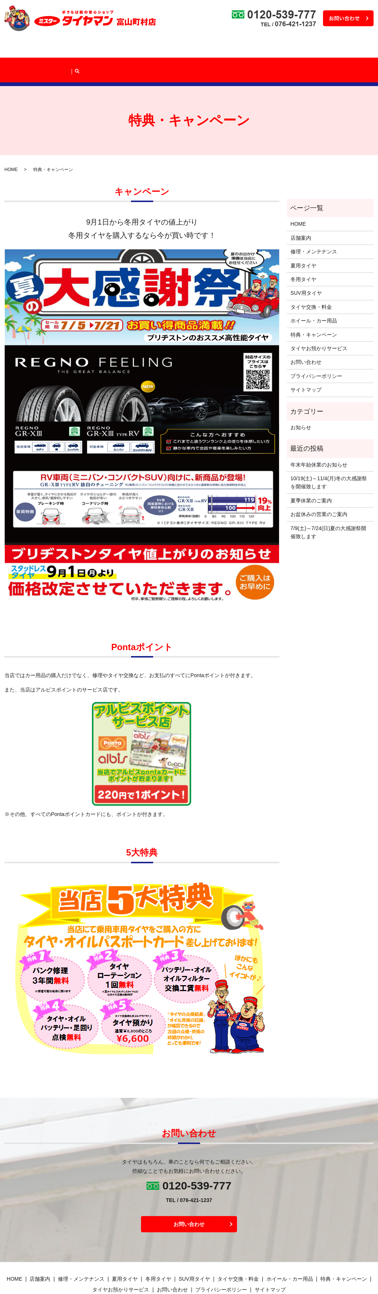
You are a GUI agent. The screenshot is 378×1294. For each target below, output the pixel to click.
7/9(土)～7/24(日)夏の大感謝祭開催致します (328, 506)
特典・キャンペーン (274, 48)
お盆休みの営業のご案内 (319, 488)
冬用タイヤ (303, 253)
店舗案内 (46, 48)
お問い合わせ (306, 336)
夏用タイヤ (303, 239)
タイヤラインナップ (132, 48)
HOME (21, 48)
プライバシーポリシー (316, 350)
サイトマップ (306, 363)
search (365, 48)
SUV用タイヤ (306, 267)
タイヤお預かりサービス (327, 48)
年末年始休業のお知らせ (319, 438)
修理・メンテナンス (84, 48)
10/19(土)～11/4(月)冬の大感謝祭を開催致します (329, 456)
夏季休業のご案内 (311, 474)
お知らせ (301, 401)
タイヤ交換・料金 (179, 48)
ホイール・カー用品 (225, 48)
